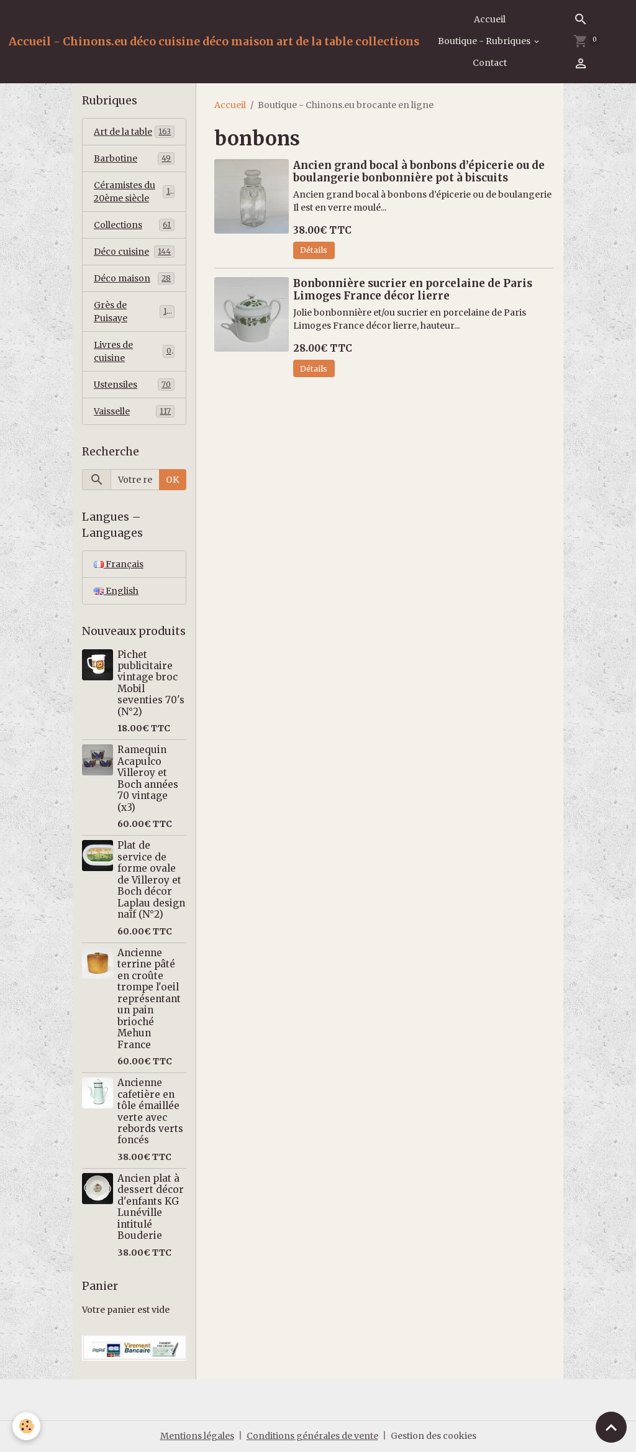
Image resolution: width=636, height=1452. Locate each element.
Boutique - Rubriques (485, 41)
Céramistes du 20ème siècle (134, 192)
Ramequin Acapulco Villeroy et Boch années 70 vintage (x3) (147, 778)
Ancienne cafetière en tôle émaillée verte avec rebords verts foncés (150, 1111)
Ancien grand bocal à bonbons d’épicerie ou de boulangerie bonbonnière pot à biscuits (419, 171)
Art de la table (134, 132)
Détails (313, 250)
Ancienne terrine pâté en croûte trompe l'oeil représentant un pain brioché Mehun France (149, 999)
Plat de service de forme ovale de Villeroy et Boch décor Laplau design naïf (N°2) (151, 879)
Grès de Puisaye (134, 311)
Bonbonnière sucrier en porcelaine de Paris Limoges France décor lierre (412, 289)
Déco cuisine (134, 251)
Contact (490, 62)
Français (118, 564)
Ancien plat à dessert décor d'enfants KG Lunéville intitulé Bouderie (150, 1206)
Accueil (490, 19)
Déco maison (134, 278)
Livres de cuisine (134, 351)
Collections (134, 225)
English (116, 590)
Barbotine (134, 158)
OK (172, 479)
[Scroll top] (611, 1427)
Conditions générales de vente (312, 1435)
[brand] (214, 42)
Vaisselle (134, 411)
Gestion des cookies (433, 1435)
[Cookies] (26, 1426)
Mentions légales (197, 1435)
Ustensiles (134, 384)
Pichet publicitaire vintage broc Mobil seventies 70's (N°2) (150, 683)
